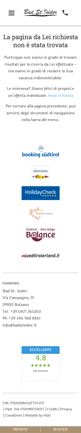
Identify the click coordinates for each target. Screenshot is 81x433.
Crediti (52, 409)
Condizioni (13, 415)
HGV (47, 415)
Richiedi (61, 429)
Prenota (20, 429)
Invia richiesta (60, 96)
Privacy (66, 409)
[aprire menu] (11, 13)
